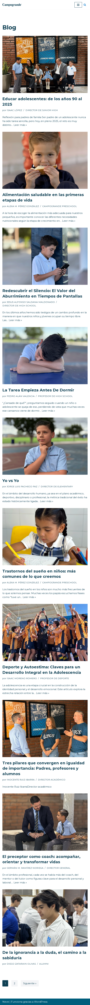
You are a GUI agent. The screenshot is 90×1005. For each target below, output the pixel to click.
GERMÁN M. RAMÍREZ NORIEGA (25, 868)
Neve (5, 1001)
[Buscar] (85, 5)
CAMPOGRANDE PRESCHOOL (59, 206)
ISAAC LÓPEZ (14, 110)
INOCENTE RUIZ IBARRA (21, 779)
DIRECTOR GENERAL (58, 868)
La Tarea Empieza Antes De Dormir (38, 390)
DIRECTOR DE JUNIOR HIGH (41, 110)
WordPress (40, 1001)
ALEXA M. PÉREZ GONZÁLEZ (23, 206)
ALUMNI (44, 963)
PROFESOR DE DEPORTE (54, 678)
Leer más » (20, 124)
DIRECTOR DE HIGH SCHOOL (19, 305)
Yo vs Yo (10, 480)
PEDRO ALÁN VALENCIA (21, 396)
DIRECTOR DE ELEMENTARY (57, 486)
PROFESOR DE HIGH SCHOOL (55, 396)
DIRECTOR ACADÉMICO (51, 779)
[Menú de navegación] (78, 5)
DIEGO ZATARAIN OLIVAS (21, 963)
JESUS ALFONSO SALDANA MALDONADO (31, 302)
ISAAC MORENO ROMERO (22, 678)
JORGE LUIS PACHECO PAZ (22, 486)
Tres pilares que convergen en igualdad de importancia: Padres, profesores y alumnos (43, 768)
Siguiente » (29, 983)
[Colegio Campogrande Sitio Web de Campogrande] (12, 4)
